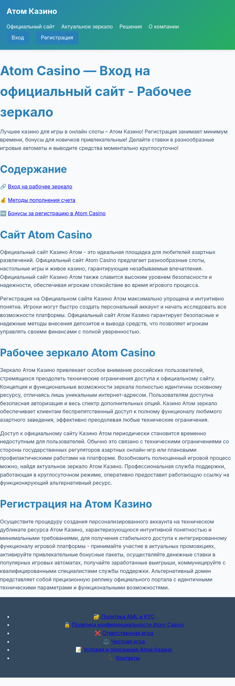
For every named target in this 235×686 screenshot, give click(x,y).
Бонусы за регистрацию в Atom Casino (57, 213)
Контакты (128, 658)
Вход (18, 37)
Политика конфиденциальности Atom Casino (128, 624)
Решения (130, 26)
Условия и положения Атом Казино (128, 649)
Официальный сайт (30, 26)
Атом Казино (31, 11)
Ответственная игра (127, 633)
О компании (163, 26)
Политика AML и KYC (128, 616)
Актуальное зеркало (87, 26)
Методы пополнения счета (42, 200)
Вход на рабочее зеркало (40, 186)
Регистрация (57, 37)
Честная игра (128, 641)
